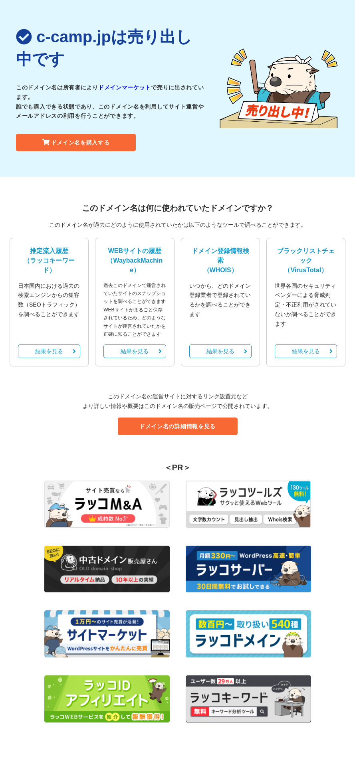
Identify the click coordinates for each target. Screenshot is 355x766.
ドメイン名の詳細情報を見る (177, 426)
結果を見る (55, 351)
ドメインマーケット (124, 87)
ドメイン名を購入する (76, 142)
